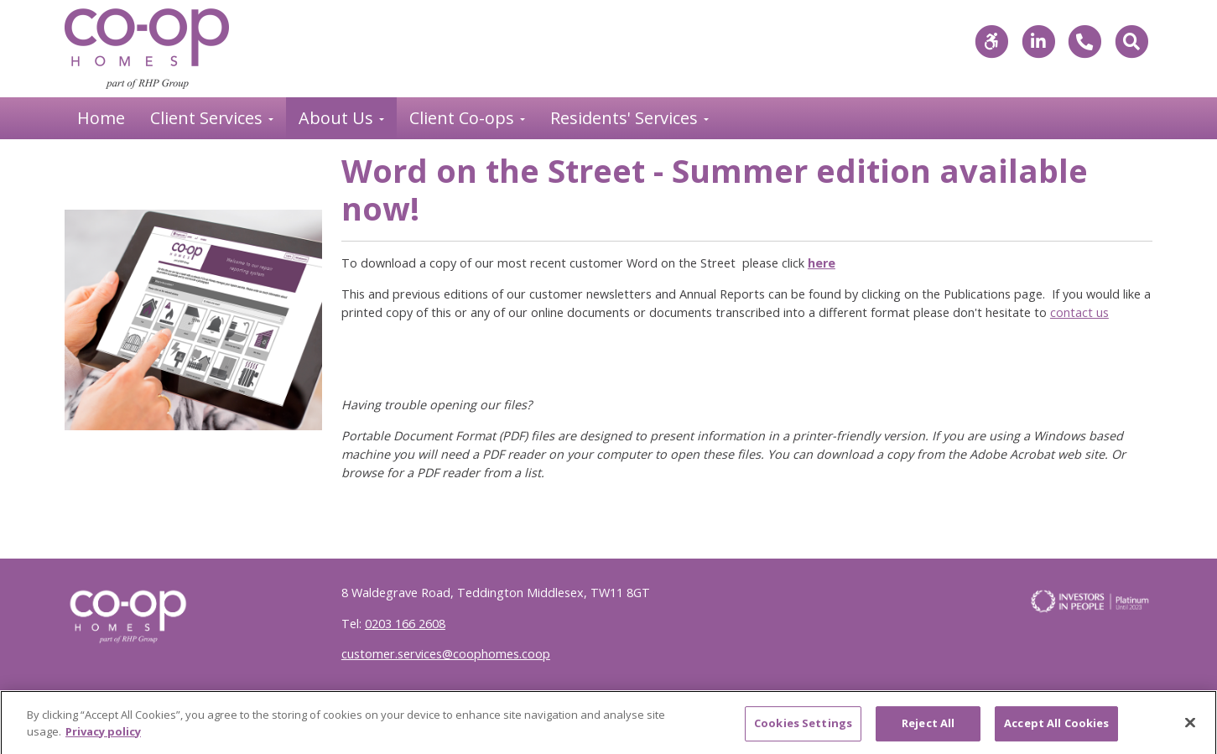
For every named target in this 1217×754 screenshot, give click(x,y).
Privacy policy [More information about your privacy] (103, 735)
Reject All (928, 728)
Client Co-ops (463, 118)
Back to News (121, 174)
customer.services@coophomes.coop (445, 654)
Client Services (208, 118)
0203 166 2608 (405, 624)
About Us (338, 118)
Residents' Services (626, 118)
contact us (1079, 312)
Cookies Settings (803, 728)
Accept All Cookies (1056, 728)
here (821, 263)
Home (101, 118)
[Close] (1190, 727)
